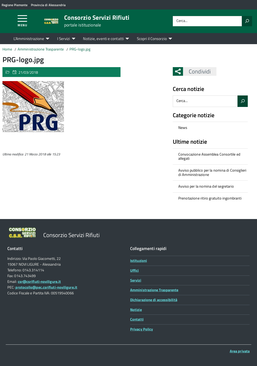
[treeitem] (210, 128)
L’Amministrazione (29, 38)
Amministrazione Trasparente (154, 290)
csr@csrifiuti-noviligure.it (39, 281)
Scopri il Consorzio (152, 38)
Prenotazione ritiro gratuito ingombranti (210, 198)
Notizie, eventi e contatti (103, 38)
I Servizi (63, 38)
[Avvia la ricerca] (247, 21)
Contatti (137, 319)
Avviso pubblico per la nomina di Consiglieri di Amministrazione (212, 172)
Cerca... (182, 21)
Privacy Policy (141, 329)
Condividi (197, 71)
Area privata (240, 351)
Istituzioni (138, 260)
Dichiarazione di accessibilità (153, 300)
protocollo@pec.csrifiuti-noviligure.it (46, 287)
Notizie (136, 309)
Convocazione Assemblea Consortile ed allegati (209, 156)
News (182, 127)
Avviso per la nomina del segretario (206, 186)
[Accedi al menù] (22, 20)
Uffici (134, 270)
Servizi (135, 280)
